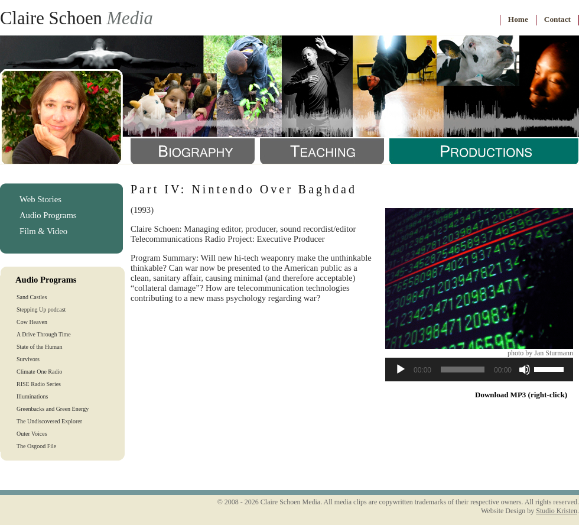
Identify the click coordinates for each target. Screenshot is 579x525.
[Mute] (525, 369)
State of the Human (39, 346)
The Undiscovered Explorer (49, 421)
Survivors (28, 359)
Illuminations (32, 396)
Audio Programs (47, 215)
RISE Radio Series (39, 384)
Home (518, 19)
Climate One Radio (39, 371)
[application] (479, 369)
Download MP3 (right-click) (521, 394)
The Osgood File (36, 446)
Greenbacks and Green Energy (53, 409)
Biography (193, 151)
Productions (483, 151)
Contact (557, 19)
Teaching (322, 151)
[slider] (462, 369)
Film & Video (43, 231)
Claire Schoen (76, 18)
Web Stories (40, 199)
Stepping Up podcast (41, 309)
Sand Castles (32, 297)
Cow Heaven (32, 322)
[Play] (400, 369)
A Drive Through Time (44, 334)
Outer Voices (32, 433)
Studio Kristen (556, 511)
